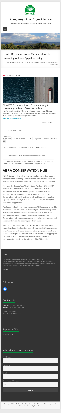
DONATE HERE (8, 334)
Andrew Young (8, 307)
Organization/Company (11, 381)
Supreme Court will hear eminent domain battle (25, 155)
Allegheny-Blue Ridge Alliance (30, 19)
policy (46, 139)
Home (17, 62)
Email (5, 373)
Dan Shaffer (7, 305)
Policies (5, 269)
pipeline (38, 139)
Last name (6, 365)
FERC (29, 139)
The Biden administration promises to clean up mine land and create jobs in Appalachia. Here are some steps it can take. (28, 162)
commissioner (19, 139)
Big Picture (42, 147)
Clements (7, 139)
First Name (7, 357)
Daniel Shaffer (11, 147)
